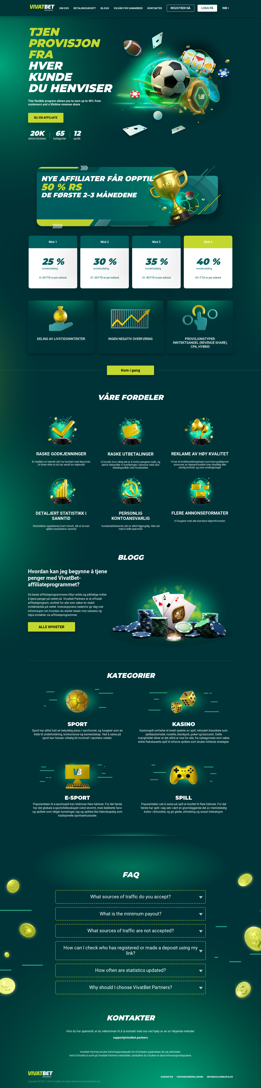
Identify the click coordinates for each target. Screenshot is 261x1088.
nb (225, 8)
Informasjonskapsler (220, 1077)
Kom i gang (130, 370)
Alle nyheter (52, 627)
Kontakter (167, 1077)
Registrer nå (180, 8)
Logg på (207, 8)
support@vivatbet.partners (130, 1037)
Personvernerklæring (190, 1077)
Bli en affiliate (45, 117)
